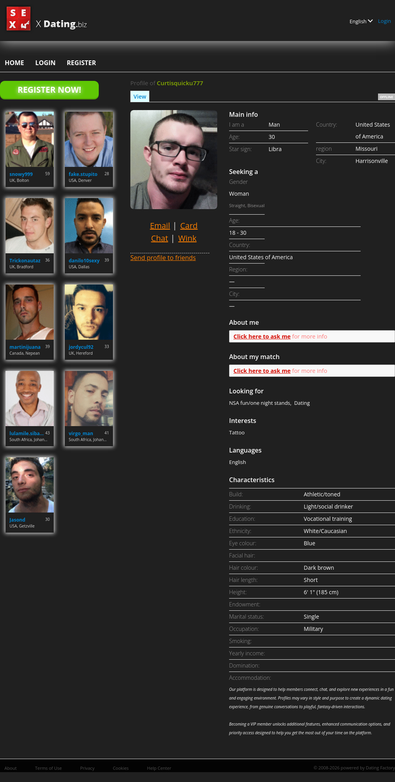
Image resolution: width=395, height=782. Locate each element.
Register (81, 62)
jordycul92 (81, 347)
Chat (159, 238)
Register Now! (49, 89)
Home (14, 62)
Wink (187, 238)
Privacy (87, 768)
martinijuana (25, 347)
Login (384, 20)
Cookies (121, 768)
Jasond (17, 519)
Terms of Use (48, 768)
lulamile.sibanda (27, 433)
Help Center (159, 768)
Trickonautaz (24, 260)
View (140, 96)
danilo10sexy (84, 260)
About (10, 768)
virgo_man (81, 433)
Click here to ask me (262, 336)
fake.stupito (83, 174)
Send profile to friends (163, 257)
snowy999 (21, 174)
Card (189, 225)
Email (160, 225)
